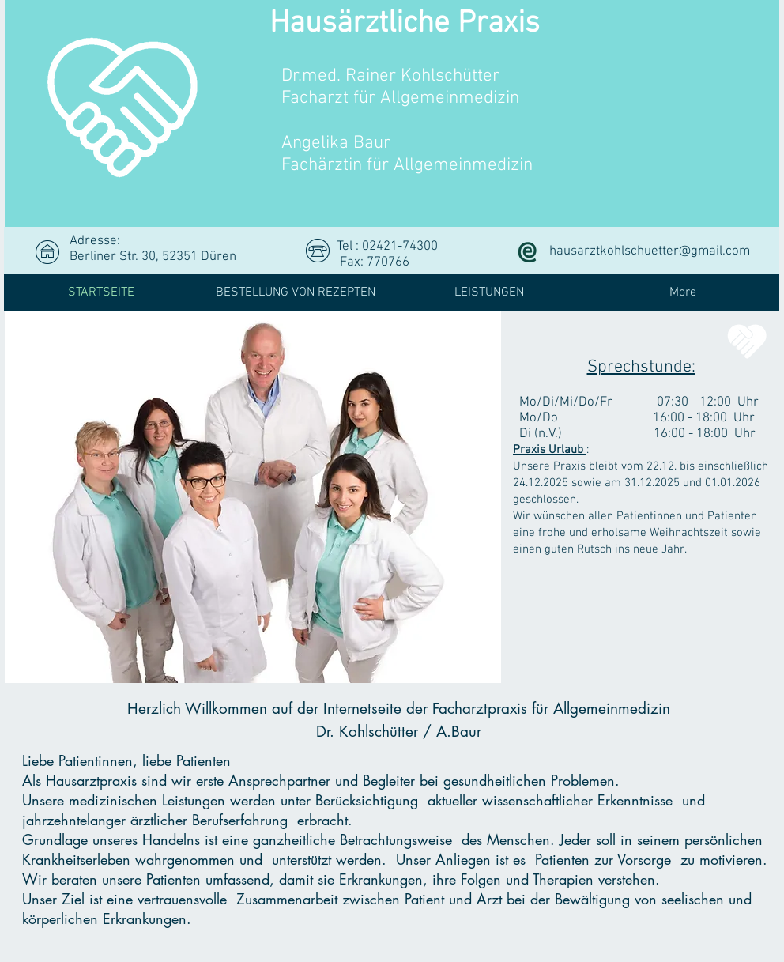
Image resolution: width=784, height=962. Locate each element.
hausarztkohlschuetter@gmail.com (649, 251)
